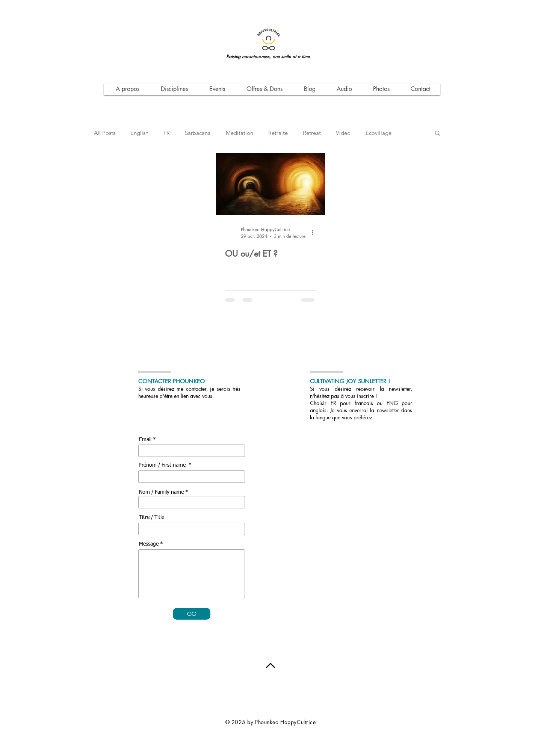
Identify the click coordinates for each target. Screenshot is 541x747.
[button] (437, 134)
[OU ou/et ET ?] (270, 184)
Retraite (278, 132)
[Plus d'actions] (314, 232)
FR (166, 132)
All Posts (104, 132)
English (139, 132)
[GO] (191, 614)
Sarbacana (198, 132)
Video (343, 132)
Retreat (312, 132)
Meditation (239, 132)
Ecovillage (378, 132)
